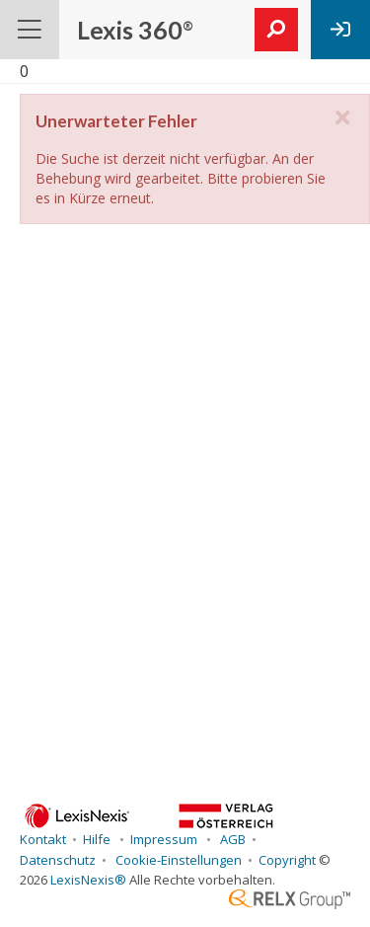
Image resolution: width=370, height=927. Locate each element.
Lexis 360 (135, 29)
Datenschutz (58, 860)
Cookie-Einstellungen (177, 860)
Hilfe (98, 839)
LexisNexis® (88, 879)
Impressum (165, 839)
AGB (231, 839)
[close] (342, 118)
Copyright (287, 860)
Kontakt (43, 839)
